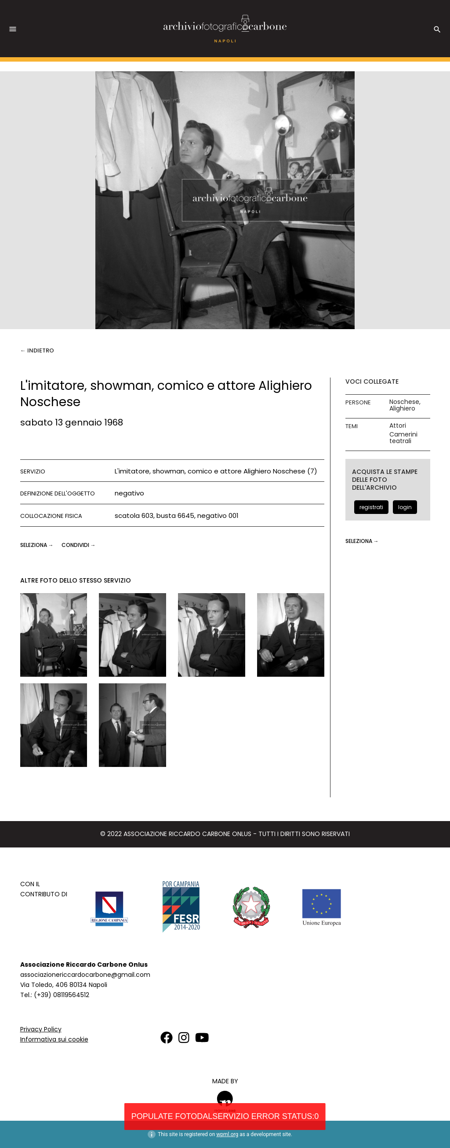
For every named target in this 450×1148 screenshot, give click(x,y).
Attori (397, 425)
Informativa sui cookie (54, 1039)
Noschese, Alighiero (405, 405)
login (405, 507)
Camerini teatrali (403, 437)
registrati (371, 507)
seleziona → (37, 545)
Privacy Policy (41, 1029)
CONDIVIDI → (79, 545)
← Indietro (37, 350)
